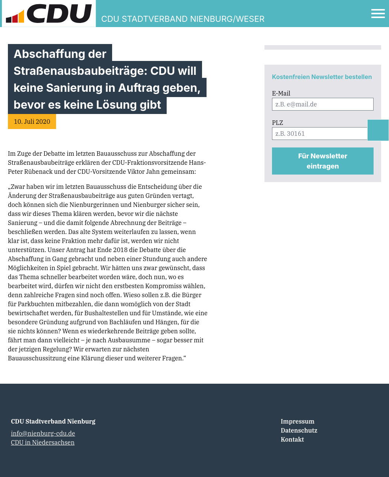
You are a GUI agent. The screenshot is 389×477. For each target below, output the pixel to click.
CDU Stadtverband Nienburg (53, 421)
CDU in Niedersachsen (42, 442)
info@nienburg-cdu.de (43, 433)
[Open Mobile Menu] (378, 14)
